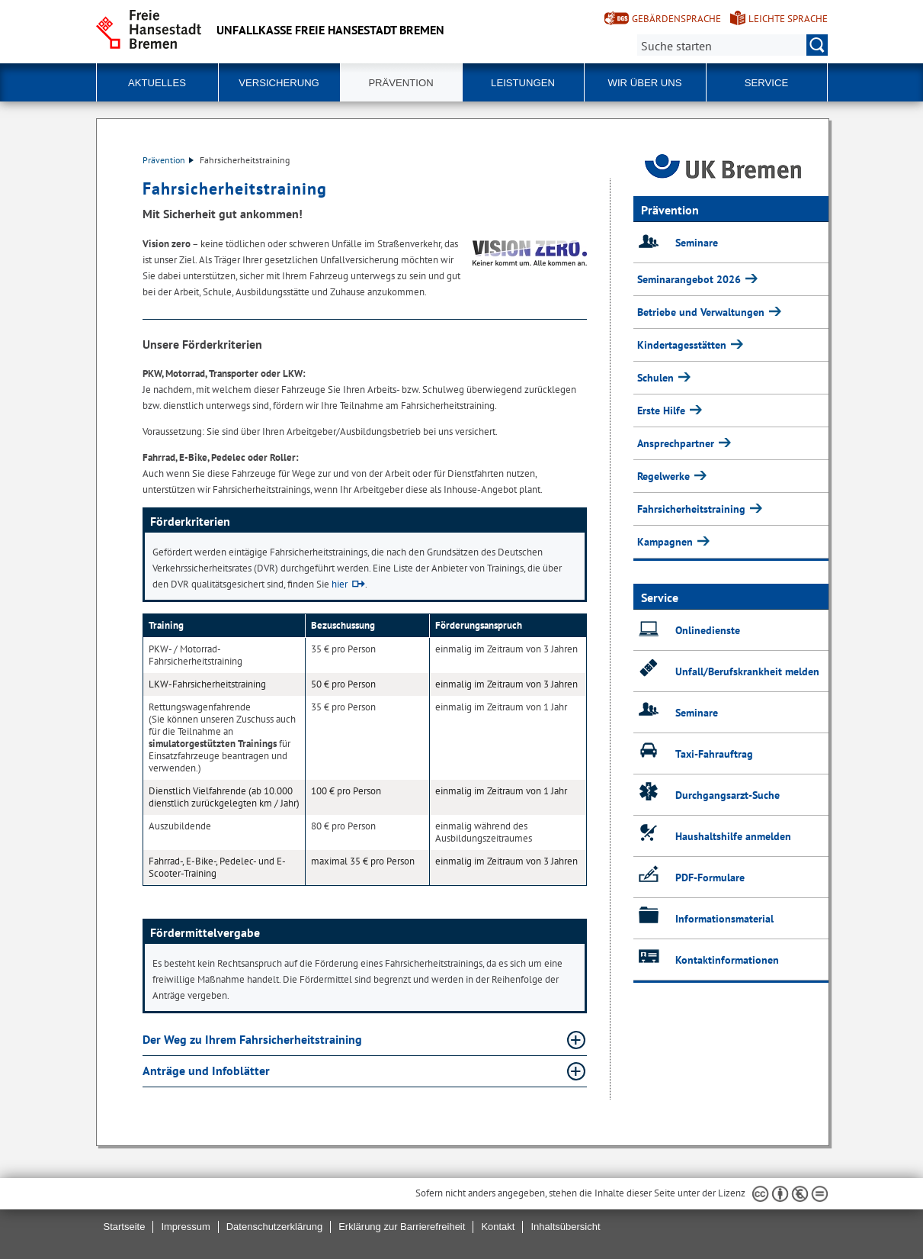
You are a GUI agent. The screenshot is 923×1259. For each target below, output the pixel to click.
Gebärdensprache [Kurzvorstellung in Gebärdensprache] (676, 18)
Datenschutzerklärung (274, 1226)
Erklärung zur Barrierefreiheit (401, 1226)
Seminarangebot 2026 (690, 279)
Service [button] (766, 83)
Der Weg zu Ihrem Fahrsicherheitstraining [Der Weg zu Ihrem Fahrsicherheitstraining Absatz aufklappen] (254, 1039)
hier (340, 584)
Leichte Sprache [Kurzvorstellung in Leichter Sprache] (788, 18)
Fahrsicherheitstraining (692, 509)
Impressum (185, 1226)
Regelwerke (665, 476)
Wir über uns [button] (645, 83)
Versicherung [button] (279, 83)
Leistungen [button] (523, 83)
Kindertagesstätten (683, 345)
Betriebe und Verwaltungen (702, 312)
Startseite (125, 1226)
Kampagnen (666, 542)
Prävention (168, 160)
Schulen (657, 378)
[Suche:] (732, 45)
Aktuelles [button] (157, 83)
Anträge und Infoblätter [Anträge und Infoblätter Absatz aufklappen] (208, 1070)
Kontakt (497, 1226)
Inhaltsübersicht (565, 1226)
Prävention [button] (400, 83)
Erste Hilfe (662, 410)
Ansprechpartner (677, 443)
